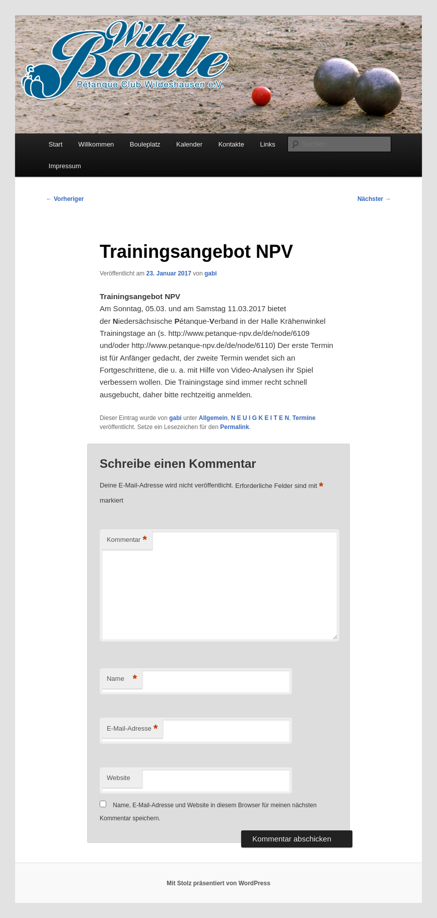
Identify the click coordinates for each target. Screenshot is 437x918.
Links (267, 144)
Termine (304, 417)
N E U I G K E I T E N (260, 417)
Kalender (189, 144)
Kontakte (231, 144)
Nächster (374, 198)
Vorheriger (65, 198)
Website (118, 778)
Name (122, 679)
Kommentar (127, 540)
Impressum (65, 166)
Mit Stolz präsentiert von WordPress (218, 883)
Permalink (234, 427)
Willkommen (96, 144)
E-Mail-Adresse (132, 729)
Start (55, 144)
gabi (210, 273)
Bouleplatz (145, 144)
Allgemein (213, 417)
